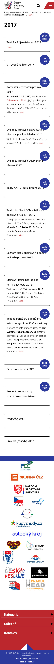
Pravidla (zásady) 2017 (20, 441)
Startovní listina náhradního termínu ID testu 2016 (22, 282)
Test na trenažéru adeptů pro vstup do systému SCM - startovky (27, 321)
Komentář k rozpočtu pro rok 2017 (24, 89)
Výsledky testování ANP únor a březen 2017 (25, 163)
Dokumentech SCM (16, 100)
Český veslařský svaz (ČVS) (16, 12)
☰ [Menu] (50, 5)
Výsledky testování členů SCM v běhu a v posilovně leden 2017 (25, 132)
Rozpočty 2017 (16, 418)
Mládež (35, 12)
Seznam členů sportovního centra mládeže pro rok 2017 (26, 255)
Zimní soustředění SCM (20, 369)
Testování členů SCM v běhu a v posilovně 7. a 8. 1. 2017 (25, 212)
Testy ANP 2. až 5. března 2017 (25, 187)
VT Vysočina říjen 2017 (20, 64)
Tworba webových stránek (27, 658)
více (10, 47)
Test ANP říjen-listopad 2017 (24, 42)
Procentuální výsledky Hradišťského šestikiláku (21, 394)
